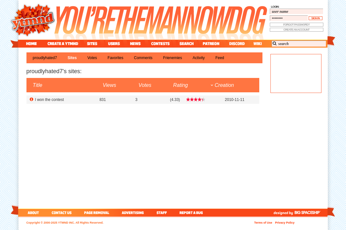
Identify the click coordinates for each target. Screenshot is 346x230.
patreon (211, 44)
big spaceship (310, 213)
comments (143, 58)
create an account (296, 29)
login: (275, 6)
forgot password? (296, 24)
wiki (257, 44)
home (31, 44)
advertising (133, 213)
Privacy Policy (284, 222)
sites (92, 44)
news (135, 44)
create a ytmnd (63, 44)
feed (219, 58)
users (114, 44)
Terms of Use (263, 222)
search (186, 44)
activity (199, 58)
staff (162, 213)
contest (160, 44)
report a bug (192, 213)
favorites (115, 58)
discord (236, 44)
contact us (62, 213)
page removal (96, 213)
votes (92, 58)
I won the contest (49, 99)
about (32, 213)
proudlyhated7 (45, 58)
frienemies (172, 58)
